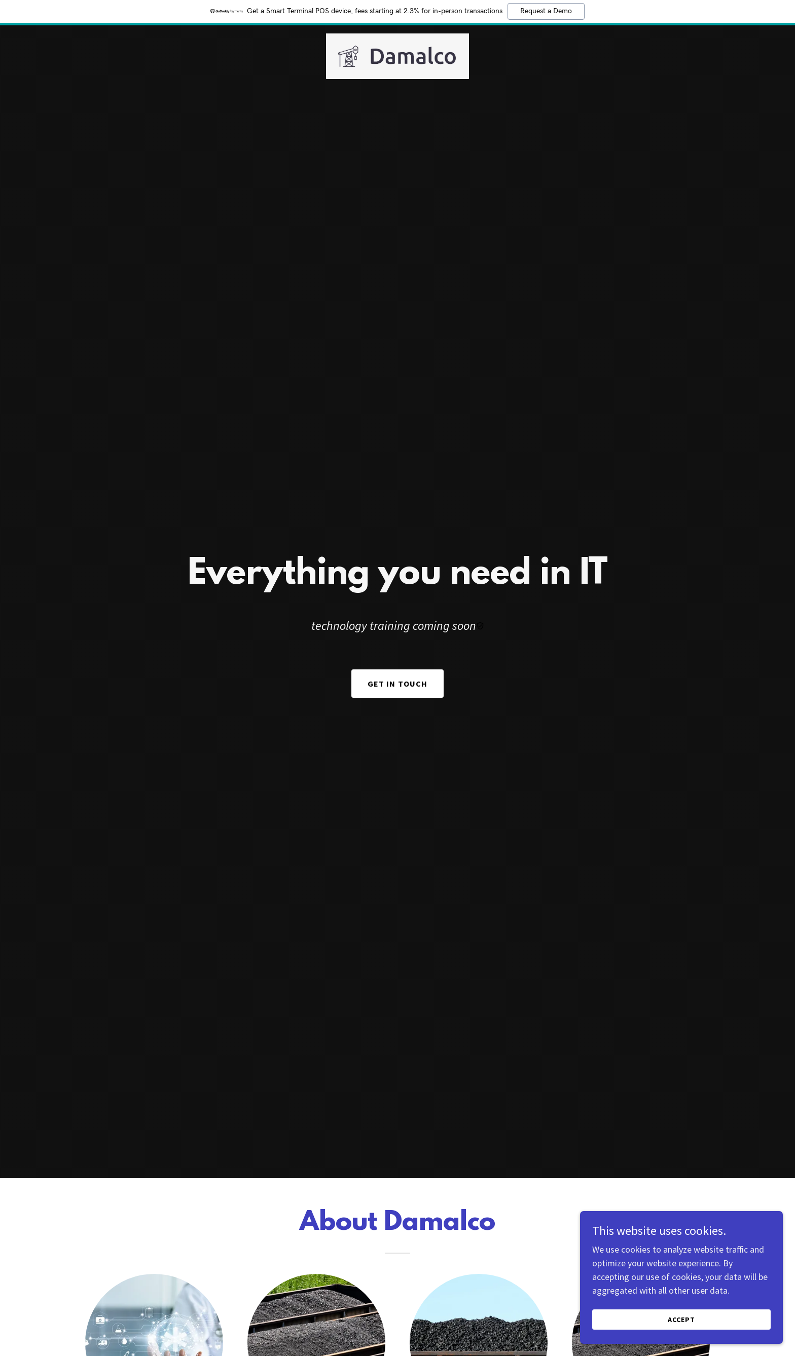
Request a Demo (546, 11)
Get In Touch (398, 684)
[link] (397, 55)
